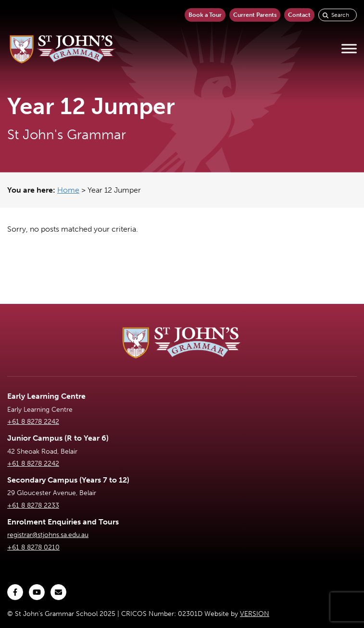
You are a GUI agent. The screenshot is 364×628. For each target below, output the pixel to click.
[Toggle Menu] (349, 48)
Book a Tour (205, 15)
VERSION (254, 614)
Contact (299, 15)
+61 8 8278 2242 (33, 422)
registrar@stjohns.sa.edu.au (47, 535)
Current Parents (254, 15)
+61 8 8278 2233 (33, 505)
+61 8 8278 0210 (33, 547)
